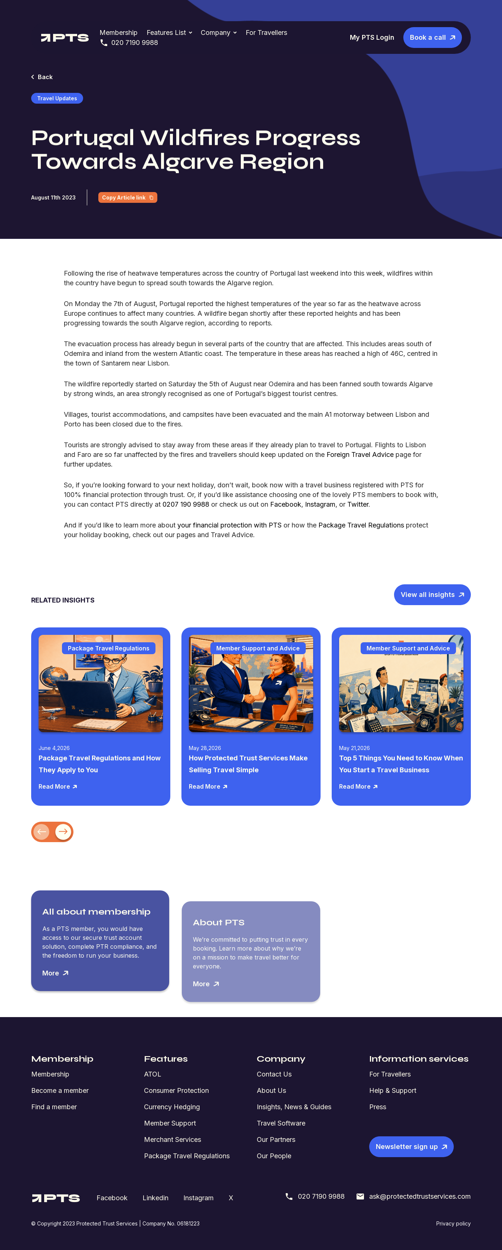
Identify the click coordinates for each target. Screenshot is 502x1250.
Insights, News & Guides (294, 1107)
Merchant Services (172, 1139)
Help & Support (392, 1090)
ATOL (152, 1074)
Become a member (60, 1090)
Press (377, 1107)
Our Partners (276, 1139)
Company (215, 32)
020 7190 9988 (128, 43)
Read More (58, 786)
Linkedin (155, 1198)
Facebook (112, 1198)
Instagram (198, 1198)
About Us (271, 1090)
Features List (166, 32)
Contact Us (274, 1074)
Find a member (54, 1107)
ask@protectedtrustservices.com (413, 1196)
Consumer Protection (176, 1090)
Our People (274, 1156)
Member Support (170, 1123)
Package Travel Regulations (187, 1156)
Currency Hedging (172, 1107)
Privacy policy (453, 1223)
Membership (118, 32)
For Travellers (266, 32)
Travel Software (281, 1123)
